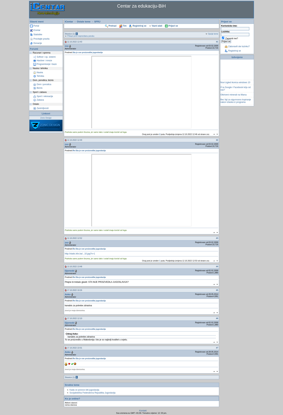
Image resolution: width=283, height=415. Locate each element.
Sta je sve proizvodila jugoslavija (88, 52)
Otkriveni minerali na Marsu (233, 96)
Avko (68, 294)
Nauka (38, 72)
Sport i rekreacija (43, 96)
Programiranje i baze (45, 64)
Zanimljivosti (41, 108)
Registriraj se (137, 26)
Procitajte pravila (39, 39)
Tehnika (38, 76)
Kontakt (143, 410)
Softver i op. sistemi (44, 57)
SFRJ (97, 21)
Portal (34, 26)
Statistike (36, 34)
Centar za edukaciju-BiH (141, 5)
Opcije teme (211, 34)
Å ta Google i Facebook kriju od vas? (235, 89)
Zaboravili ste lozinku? (237, 46)
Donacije (36, 43)
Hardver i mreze (42, 60)
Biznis (37, 88)
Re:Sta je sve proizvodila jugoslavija (89, 150)
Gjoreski (69, 270)
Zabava (38, 100)
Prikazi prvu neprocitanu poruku (79, 36)
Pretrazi (110, 26)
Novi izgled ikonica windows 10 (235, 83)
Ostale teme (84, 21)
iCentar (35, 30)
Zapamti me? (231, 38)
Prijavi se (171, 26)
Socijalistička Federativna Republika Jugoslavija (92, 393)
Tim (123, 26)
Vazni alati (155, 26)
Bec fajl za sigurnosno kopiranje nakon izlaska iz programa (235, 102)
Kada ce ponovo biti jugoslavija (84, 390)
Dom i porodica (42, 84)
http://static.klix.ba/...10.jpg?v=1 (80, 253)
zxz (67, 46)
